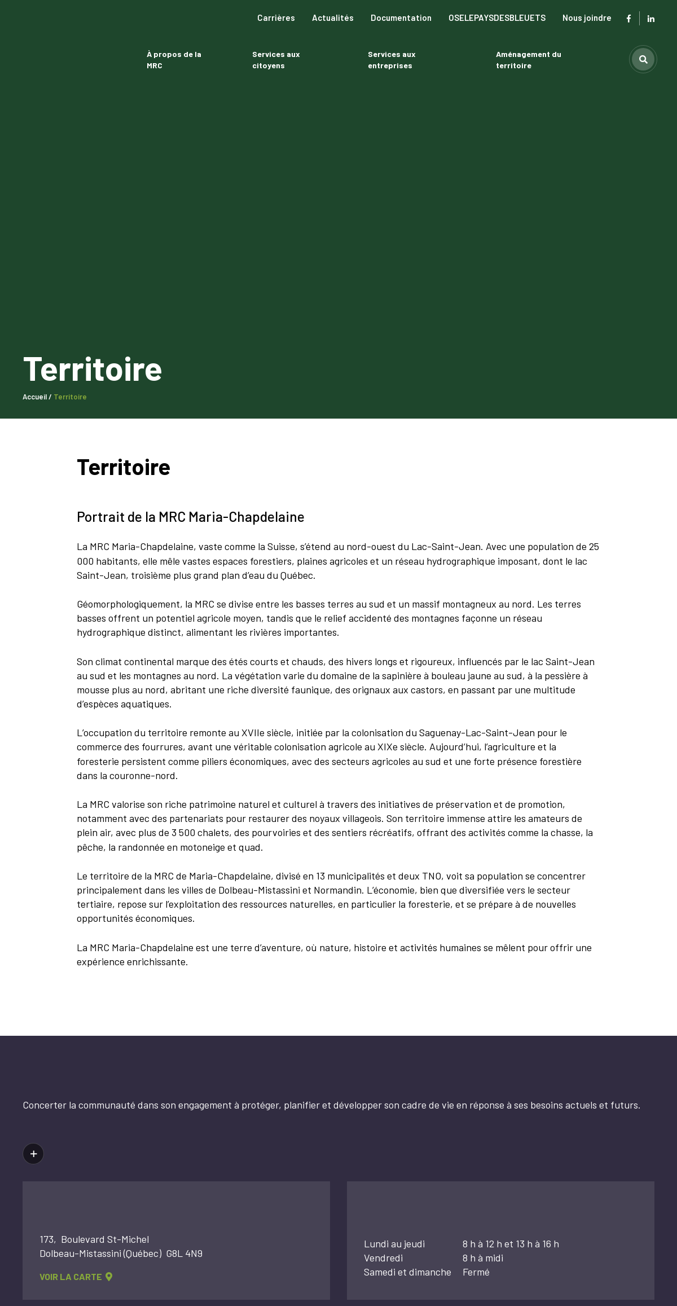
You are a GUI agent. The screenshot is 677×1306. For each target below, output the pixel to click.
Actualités (333, 17)
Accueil (35, 396)
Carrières (276, 17)
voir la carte (75, 1277)
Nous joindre (587, 17)
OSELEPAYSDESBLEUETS (497, 17)
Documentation (401, 17)
